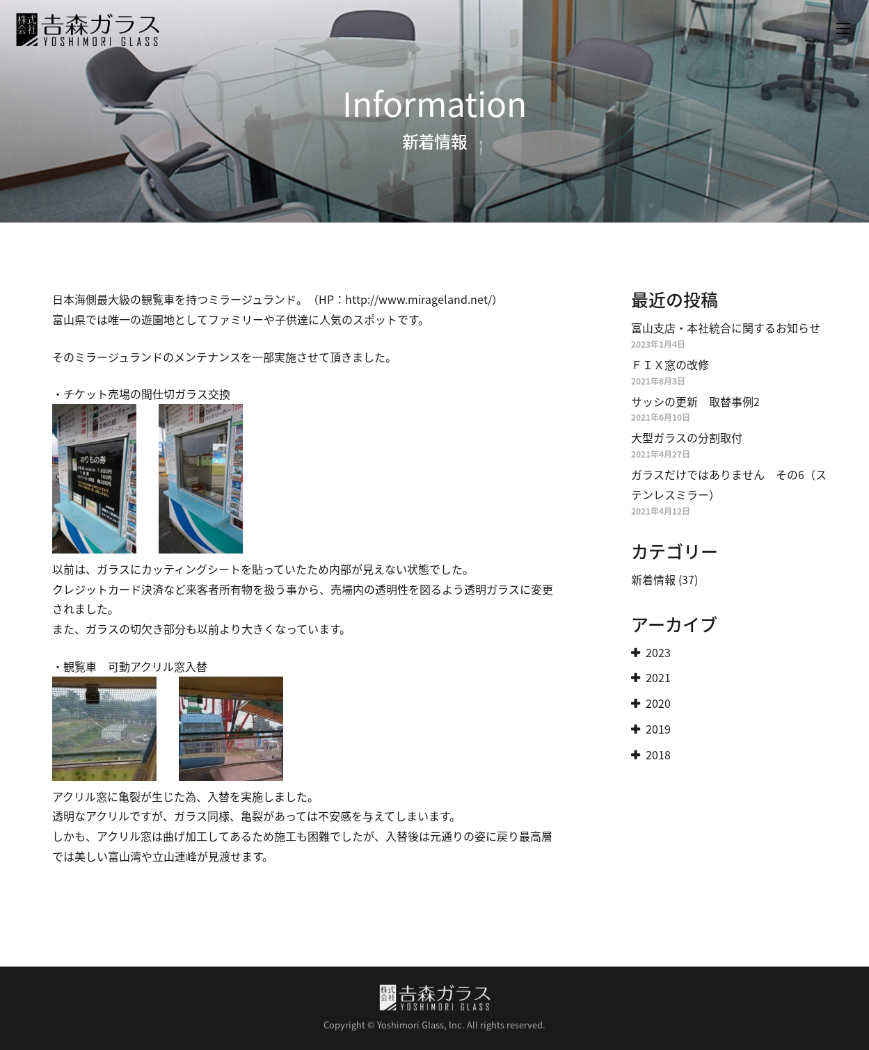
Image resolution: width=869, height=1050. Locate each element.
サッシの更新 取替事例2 (695, 401)
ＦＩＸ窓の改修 (670, 364)
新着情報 (653, 579)
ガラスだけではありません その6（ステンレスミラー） (729, 484)
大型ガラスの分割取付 (686, 437)
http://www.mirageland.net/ (418, 299)
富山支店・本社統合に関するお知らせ (725, 327)
